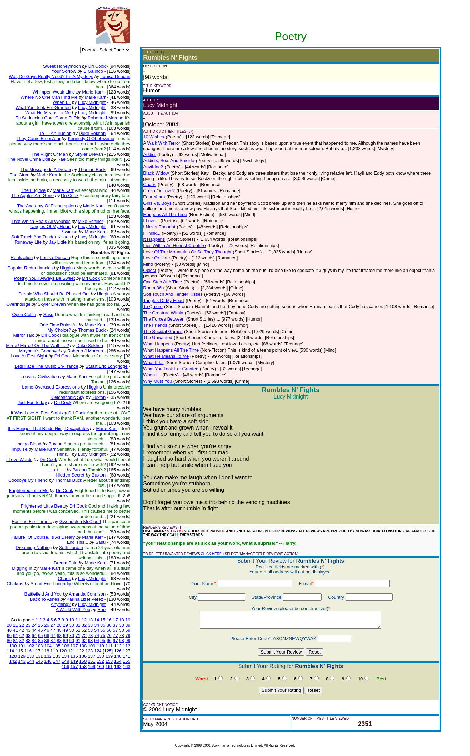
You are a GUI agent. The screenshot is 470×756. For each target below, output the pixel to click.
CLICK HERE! (212, 554)
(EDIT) (158, 52)
